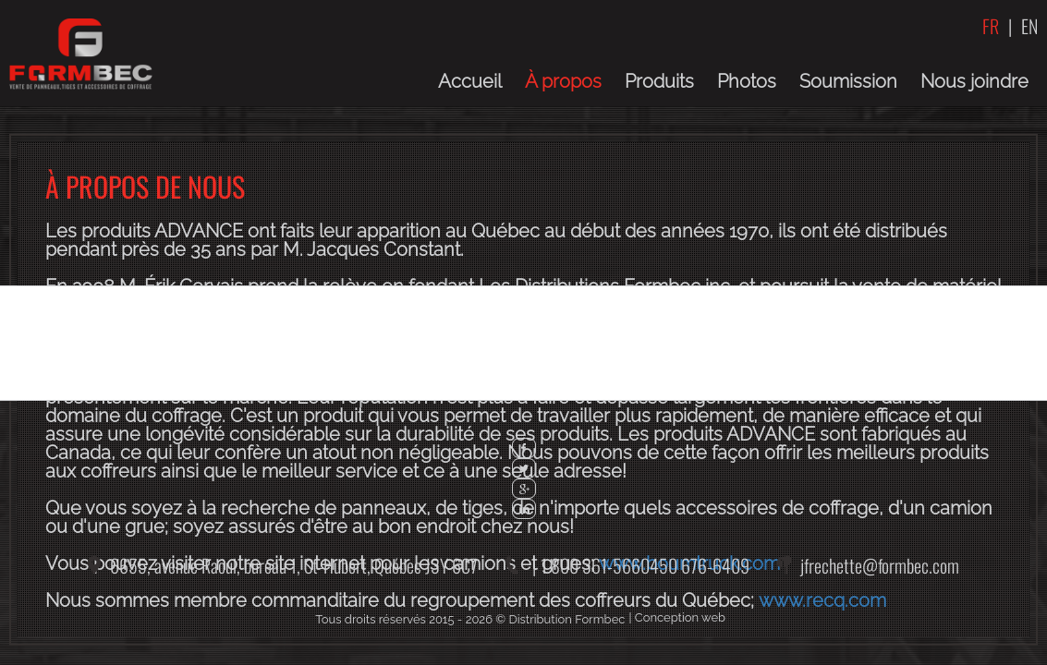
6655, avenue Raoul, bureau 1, (294, 565)
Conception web (680, 617)
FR (990, 26)
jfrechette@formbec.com (879, 565)
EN (1029, 26)
